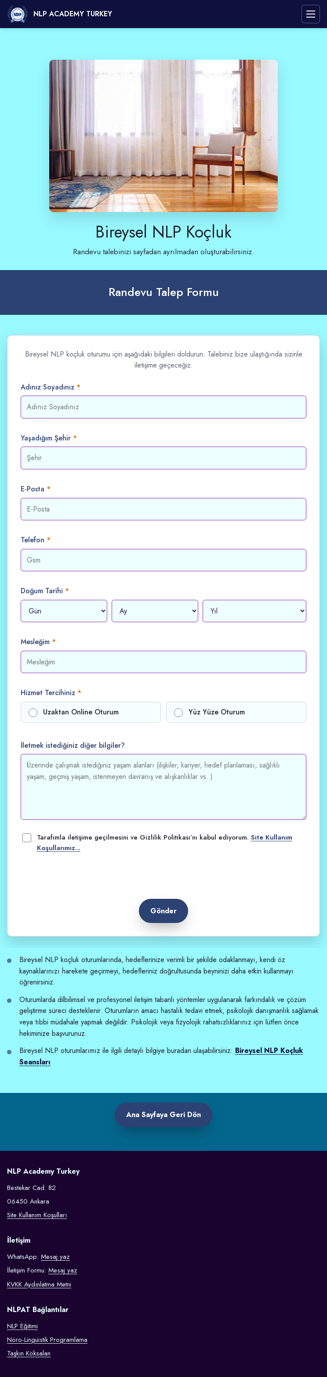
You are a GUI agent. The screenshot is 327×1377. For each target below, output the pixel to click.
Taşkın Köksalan (29, 1353)
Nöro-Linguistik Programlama (47, 1340)
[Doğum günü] (64, 611)
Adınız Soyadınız (47, 387)
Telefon (32, 540)
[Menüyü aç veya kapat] (311, 14)
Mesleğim (35, 642)
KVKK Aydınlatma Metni (39, 1284)
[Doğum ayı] (155, 611)
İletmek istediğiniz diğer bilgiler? (73, 745)
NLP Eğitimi (22, 1326)
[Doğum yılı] (254, 611)
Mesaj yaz (55, 1257)
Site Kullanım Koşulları (37, 1215)
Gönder (163, 911)
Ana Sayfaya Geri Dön (163, 1115)
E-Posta (32, 489)
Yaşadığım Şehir (46, 438)
